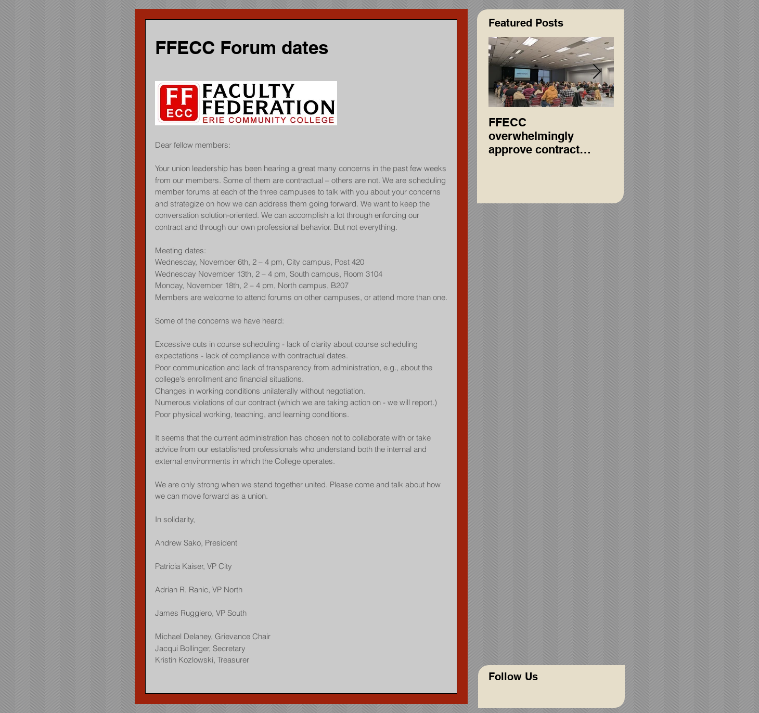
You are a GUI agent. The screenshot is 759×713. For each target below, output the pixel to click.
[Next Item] (597, 72)
